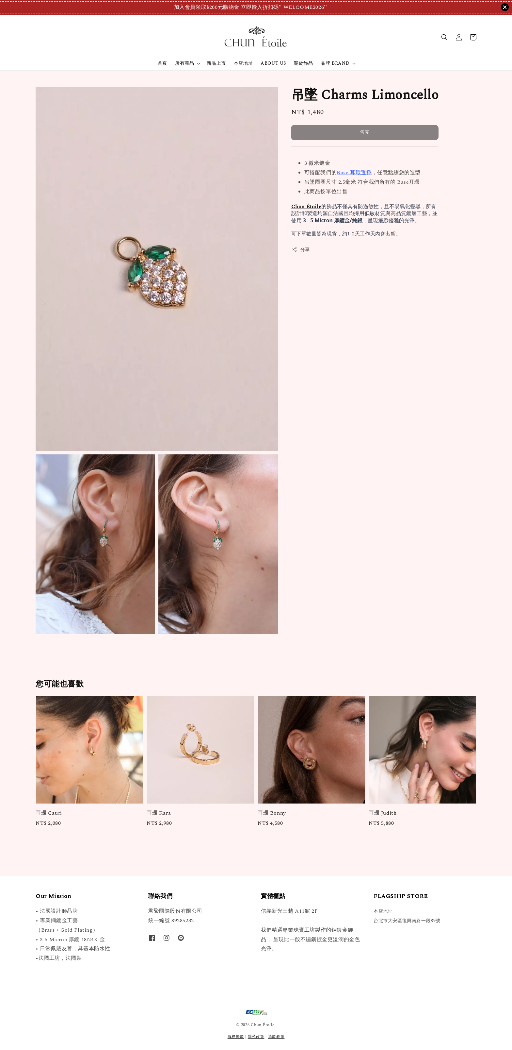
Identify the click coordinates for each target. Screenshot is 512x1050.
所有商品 (184, 63)
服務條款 (236, 1037)
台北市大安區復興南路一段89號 (407, 920)
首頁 (162, 63)
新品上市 (216, 63)
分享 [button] (300, 249)
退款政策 (276, 1037)
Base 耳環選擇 (354, 173)
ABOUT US (273, 63)
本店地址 (243, 63)
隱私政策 (256, 1037)
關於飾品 (303, 63)
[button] (444, 37)
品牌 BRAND (335, 63)
